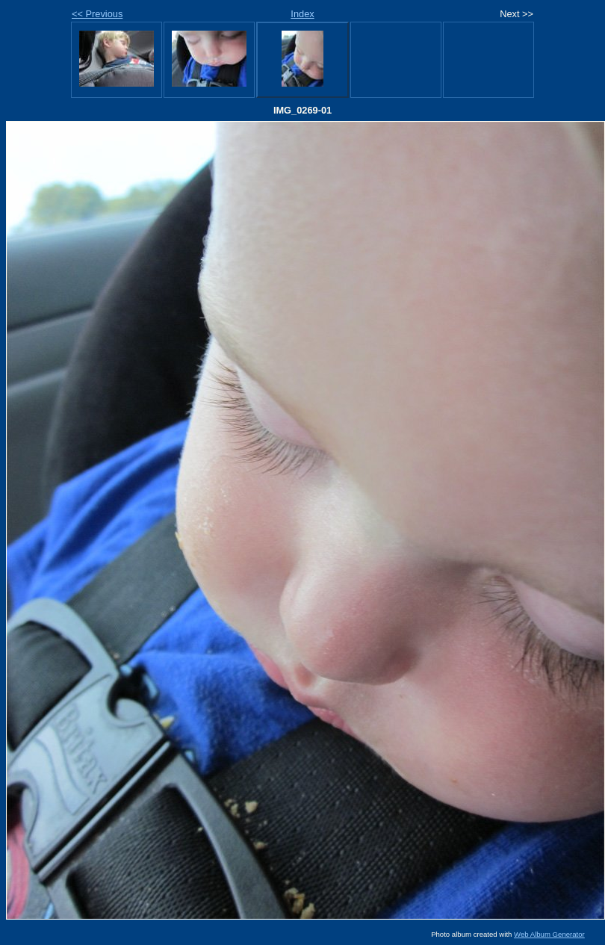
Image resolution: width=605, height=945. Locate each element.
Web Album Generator (549, 934)
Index (302, 13)
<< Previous (97, 13)
